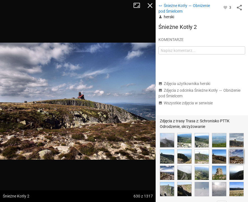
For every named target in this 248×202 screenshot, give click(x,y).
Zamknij (150, 5)
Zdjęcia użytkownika (184, 83)
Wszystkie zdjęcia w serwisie (185, 103)
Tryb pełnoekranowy (138, 5)
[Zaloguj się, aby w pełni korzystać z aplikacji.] (226, 7)
